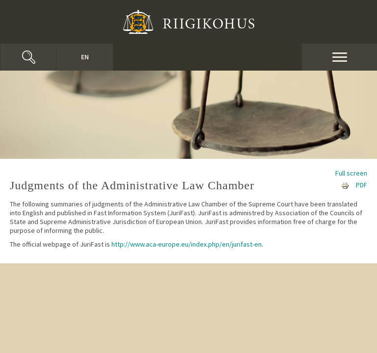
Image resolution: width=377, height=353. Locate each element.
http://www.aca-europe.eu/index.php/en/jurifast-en (186, 244)
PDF (361, 184)
